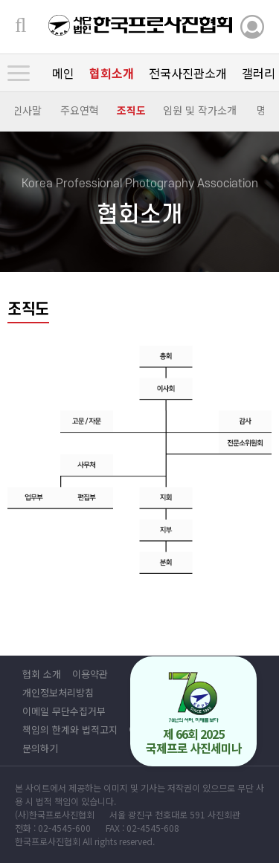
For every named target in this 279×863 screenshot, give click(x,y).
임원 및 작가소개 (200, 110)
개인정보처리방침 (58, 692)
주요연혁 (79, 110)
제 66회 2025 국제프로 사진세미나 (194, 714)
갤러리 (258, 73)
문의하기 (40, 748)
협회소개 (111, 73)
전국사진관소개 (188, 73)
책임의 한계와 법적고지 (70, 730)
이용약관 (90, 674)
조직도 (131, 110)
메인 (63, 73)
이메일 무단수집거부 (64, 711)
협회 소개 (41, 674)
